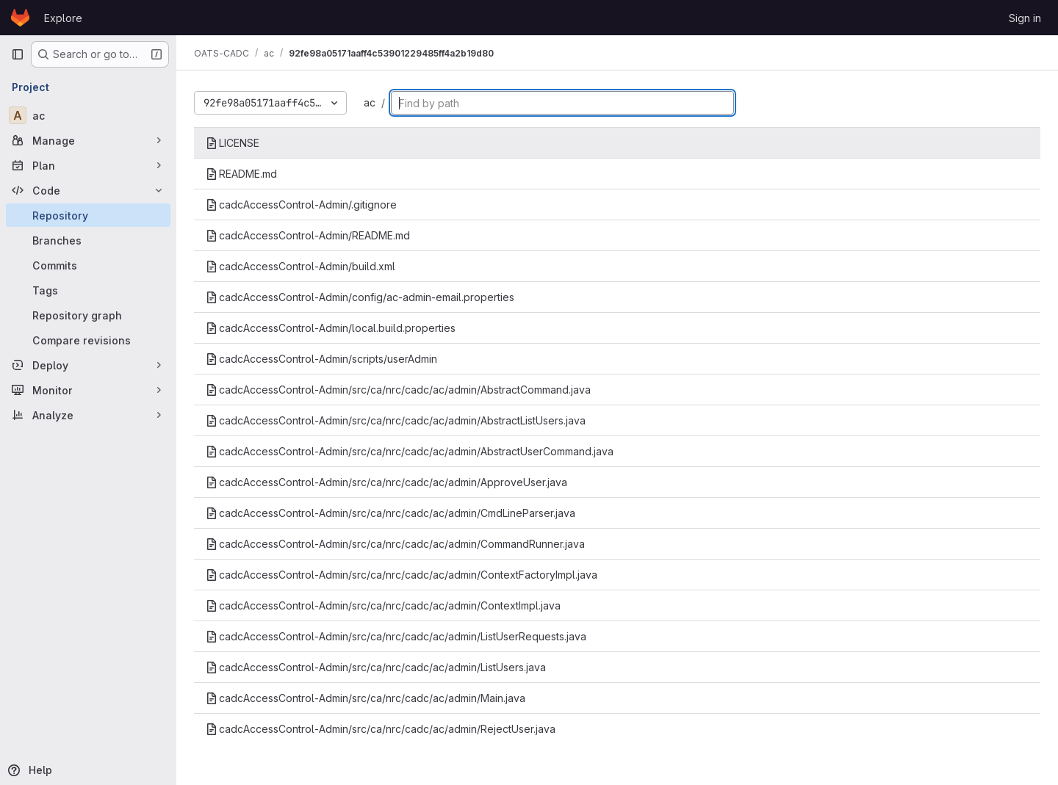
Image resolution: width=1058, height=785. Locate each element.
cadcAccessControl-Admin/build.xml (300, 266)
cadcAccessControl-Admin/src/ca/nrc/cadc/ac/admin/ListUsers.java (376, 667)
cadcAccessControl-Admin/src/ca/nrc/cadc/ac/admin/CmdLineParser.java (390, 513)
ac (369, 102)
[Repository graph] (88, 315)
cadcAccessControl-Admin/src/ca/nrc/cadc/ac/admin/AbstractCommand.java (398, 389)
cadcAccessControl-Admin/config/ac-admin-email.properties (360, 297)
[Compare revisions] (88, 340)
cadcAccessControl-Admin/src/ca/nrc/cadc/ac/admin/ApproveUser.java (386, 482)
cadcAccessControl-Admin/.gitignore (301, 204)
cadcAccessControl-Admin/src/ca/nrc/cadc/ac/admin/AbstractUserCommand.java (409, 451)
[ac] (88, 115)
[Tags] (88, 290)
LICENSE (232, 143)
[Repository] (88, 215)
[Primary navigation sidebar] (17, 54)
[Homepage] (20, 17)
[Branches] (88, 240)
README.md (241, 173)
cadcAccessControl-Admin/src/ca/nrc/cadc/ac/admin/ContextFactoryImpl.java (401, 574)
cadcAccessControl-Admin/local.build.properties (331, 328)
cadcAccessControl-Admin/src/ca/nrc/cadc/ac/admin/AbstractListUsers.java (396, 420)
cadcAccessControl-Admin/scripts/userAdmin (321, 358)
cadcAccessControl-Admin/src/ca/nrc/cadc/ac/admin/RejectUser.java (380, 729)
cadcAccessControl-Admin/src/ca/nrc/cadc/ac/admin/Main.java (365, 698)
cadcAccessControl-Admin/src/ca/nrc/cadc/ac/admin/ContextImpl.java (383, 605)
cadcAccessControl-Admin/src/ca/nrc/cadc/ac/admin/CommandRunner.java (395, 544)
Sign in (1025, 18)
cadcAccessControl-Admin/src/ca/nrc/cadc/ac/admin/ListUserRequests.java (396, 636)
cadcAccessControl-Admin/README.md (308, 235)
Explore (63, 18)
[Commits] (88, 265)
